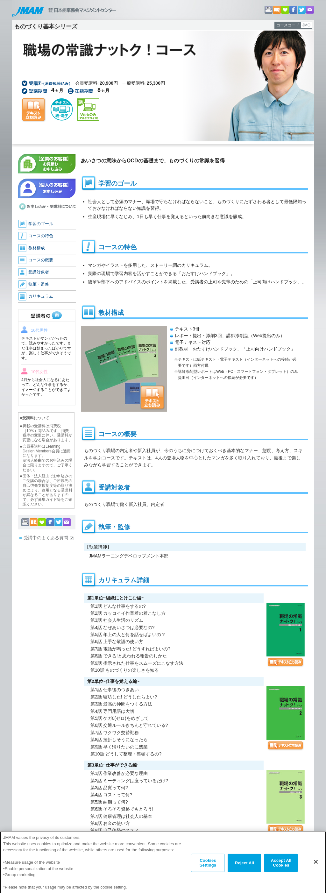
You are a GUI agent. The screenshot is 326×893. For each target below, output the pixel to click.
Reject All (244, 865)
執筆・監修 (38, 284)
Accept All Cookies (281, 865)
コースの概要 (40, 260)
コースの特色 (40, 235)
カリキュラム (40, 296)
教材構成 (36, 247)
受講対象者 (38, 272)
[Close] (316, 865)
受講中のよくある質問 (49, 538)
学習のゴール (40, 223)
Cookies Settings (208, 865)
